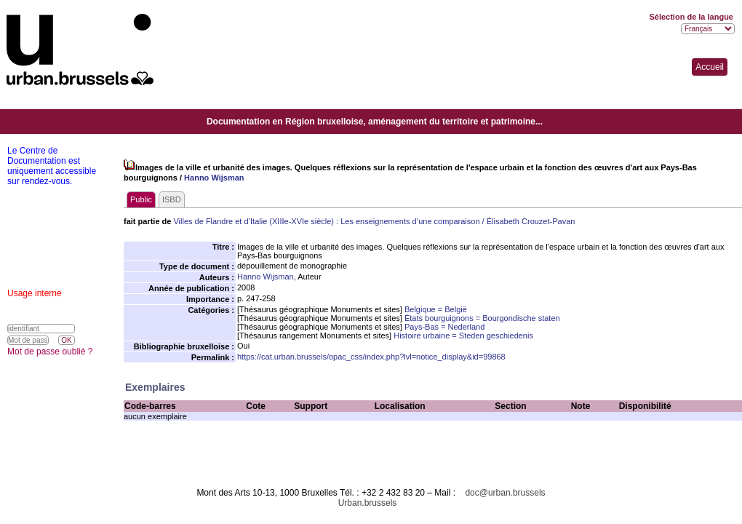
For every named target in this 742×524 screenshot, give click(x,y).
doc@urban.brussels (505, 493)
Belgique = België (435, 309)
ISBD (171, 199)
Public (141, 199)
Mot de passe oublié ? (49, 351)
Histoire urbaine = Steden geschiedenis (463, 335)
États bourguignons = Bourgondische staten (482, 318)
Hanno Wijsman (214, 177)
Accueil (709, 67)
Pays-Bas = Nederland (444, 326)
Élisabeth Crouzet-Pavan (531, 221)
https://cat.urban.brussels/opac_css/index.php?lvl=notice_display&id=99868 (371, 356)
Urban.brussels (367, 503)
